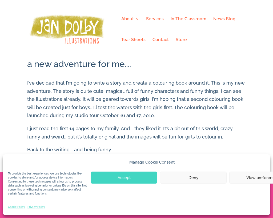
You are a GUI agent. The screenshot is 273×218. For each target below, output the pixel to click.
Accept (124, 177)
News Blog (224, 19)
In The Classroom (188, 19)
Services (155, 19)
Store (181, 40)
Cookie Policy (16, 206)
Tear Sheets (133, 40)
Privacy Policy (36, 206)
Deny (193, 177)
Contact (160, 40)
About (127, 19)
